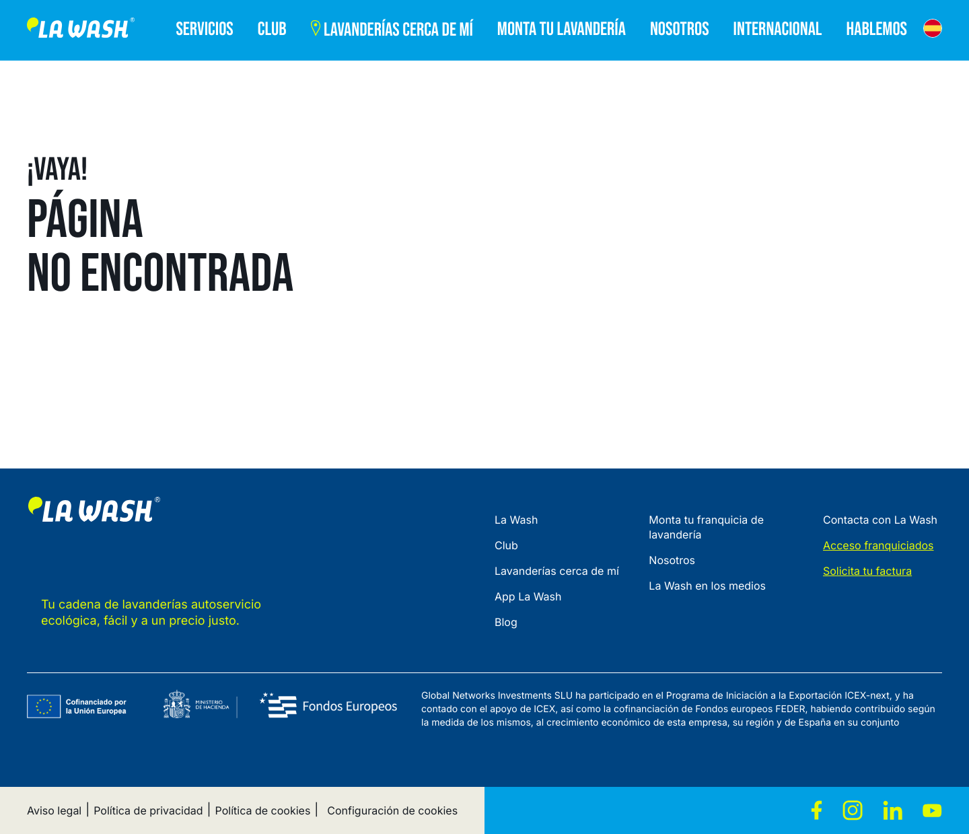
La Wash (516, 519)
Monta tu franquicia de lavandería (706, 527)
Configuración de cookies (392, 810)
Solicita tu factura (867, 571)
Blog (506, 622)
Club (506, 545)
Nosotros (672, 560)
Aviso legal (54, 810)
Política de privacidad (148, 810)
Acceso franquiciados (878, 545)
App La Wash (528, 596)
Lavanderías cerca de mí (557, 571)
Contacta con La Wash (880, 519)
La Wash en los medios (707, 585)
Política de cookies (263, 810)
